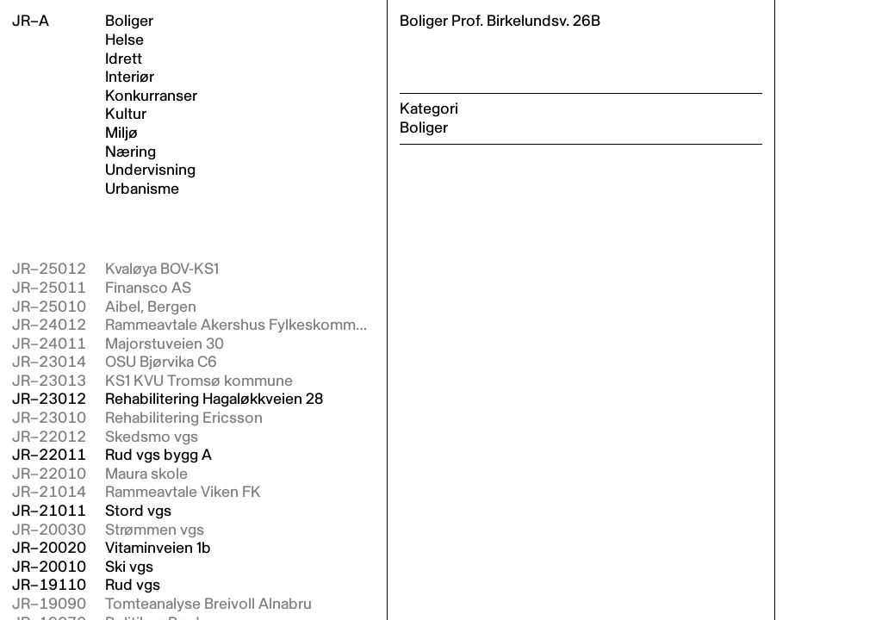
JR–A (30, 21)
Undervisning (150, 170)
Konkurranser (151, 96)
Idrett (123, 59)
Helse (124, 40)
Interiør (129, 77)
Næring (130, 152)
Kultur (125, 114)
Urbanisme (142, 189)
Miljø (121, 133)
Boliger (129, 21)
